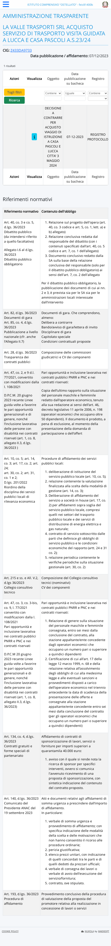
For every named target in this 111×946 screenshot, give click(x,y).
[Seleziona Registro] (98, 98)
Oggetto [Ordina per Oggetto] (53, 78)
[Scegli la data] (75, 98)
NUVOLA (87, 931)
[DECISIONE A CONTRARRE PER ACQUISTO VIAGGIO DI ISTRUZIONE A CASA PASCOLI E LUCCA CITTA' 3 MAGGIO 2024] (34, 136)
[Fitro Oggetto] (53, 98)
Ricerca (14, 100)
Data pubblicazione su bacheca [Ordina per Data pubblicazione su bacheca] (75, 79)
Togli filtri (14, 92)
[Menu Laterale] (6, 5)
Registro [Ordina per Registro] (98, 78)
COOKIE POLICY (10, 931)
